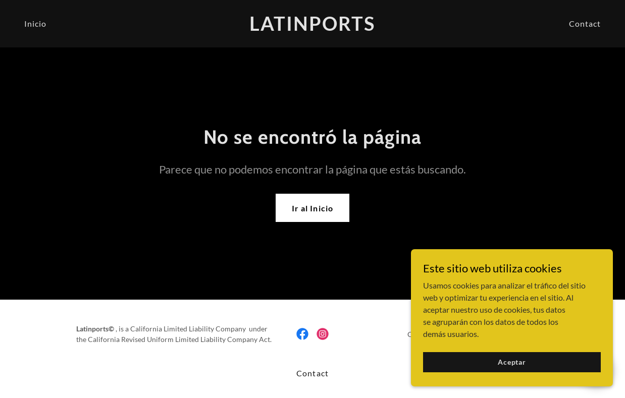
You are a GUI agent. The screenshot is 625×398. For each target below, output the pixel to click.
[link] (313, 27)
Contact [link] (585, 23)
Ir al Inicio (312, 208)
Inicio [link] (35, 23)
